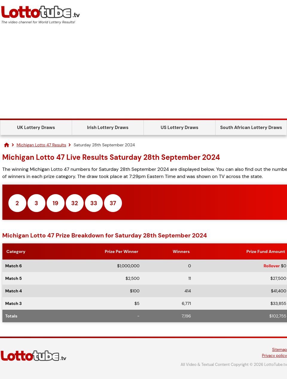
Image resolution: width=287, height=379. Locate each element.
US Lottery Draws (179, 128)
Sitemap (279, 349)
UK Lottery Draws (36, 128)
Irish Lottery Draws (107, 128)
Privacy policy (274, 355)
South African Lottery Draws (251, 128)
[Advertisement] (143, 74)
